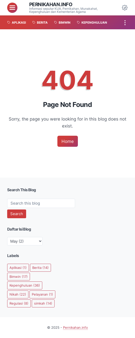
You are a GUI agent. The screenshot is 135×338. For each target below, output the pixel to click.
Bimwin (18, 277)
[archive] (25, 241)
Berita (40, 268)
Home (67, 141)
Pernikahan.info (50, 4)
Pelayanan (42, 294)
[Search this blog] (41, 203)
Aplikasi (18, 268)
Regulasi (18, 303)
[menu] (12, 8)
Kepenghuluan (24, 285)
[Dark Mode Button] (125, 8)
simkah (43, 303)
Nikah (17, 294)
